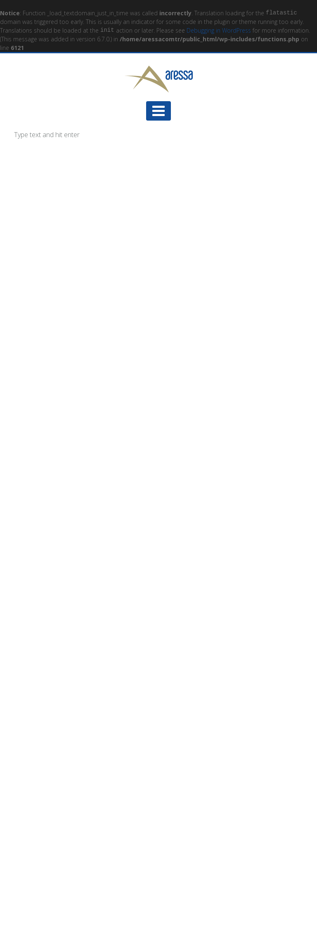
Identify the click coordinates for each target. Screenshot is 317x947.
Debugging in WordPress (219, 30)
